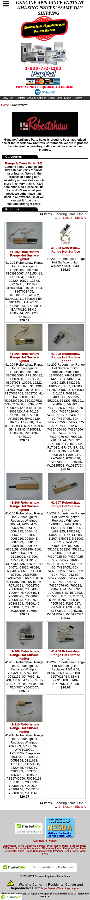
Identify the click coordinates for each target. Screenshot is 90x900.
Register (20, 97)
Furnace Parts (78, 845)
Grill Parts (8, 848)
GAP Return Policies (45, 840)
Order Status (64, 97)
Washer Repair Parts (66, 851)
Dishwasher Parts (12, 845)
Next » (67, 217)
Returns (77, 97)
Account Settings (36, 97)
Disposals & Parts (35, 845)
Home (5, 105)
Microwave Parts (51, 848)
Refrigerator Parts (14, 851)
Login (51, 97)
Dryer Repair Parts (57, 845)
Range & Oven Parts (74, 848)
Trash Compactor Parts (39, 851)
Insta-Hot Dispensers (28, 848)
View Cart (7, 97)
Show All (81, 217)
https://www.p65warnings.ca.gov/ (60, 888)
